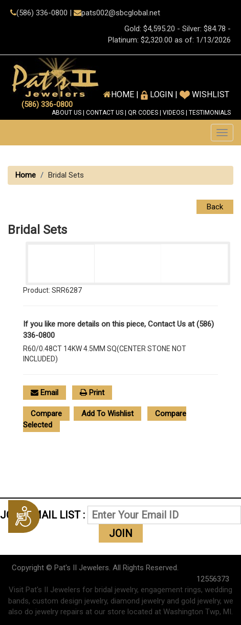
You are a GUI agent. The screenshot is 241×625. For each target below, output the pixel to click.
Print (92, 392)
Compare (46, 413)
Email (44, 392)
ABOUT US (66, 112)
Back (215, 206)
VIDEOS (173, 112)
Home (25, 175)
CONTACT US (104, 112)
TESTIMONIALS (210, 112)
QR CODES (143, 112)
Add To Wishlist (107, 413)
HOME (122, 94)
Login (157, 94)
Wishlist (204, 94)
